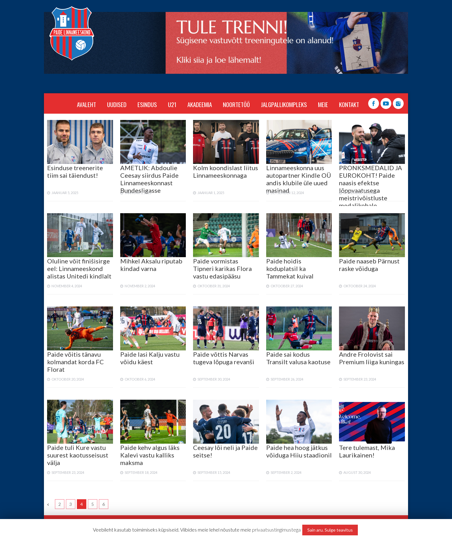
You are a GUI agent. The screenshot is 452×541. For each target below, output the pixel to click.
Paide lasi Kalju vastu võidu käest (150, 357)
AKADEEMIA (199, 104)
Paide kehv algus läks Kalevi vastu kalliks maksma (150, 455)
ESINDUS (147, 104)
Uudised (116, 104)
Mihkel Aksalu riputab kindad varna (151, 264)
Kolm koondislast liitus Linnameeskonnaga (225, 171)
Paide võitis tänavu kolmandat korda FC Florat (75, 361)
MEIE (323, 104)
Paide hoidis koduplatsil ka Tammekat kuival (290, 268)
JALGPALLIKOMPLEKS (284, 104)
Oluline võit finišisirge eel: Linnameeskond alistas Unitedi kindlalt (79, 268)
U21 (172, 104)
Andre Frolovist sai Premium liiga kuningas (371, 357)
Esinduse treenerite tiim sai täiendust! (75, 171)
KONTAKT (349, 104)
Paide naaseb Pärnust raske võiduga (369, 264)
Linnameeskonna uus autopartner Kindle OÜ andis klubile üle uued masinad (298, 179)
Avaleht (86, 104)
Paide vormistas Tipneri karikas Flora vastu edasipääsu (222, 268)
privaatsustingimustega (276, 530)
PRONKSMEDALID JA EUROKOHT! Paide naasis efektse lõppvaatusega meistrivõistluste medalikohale (370, 186)
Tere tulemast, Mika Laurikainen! (367, 451)
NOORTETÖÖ (236, 104)
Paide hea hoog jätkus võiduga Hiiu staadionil (299, 451)
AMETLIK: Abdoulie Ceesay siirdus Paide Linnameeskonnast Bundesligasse (149, 179)
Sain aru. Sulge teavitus (330, 530)
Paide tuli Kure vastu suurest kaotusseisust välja (77, 455)
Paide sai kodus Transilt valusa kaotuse (298, 357)
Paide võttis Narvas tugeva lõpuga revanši (223, 357)
